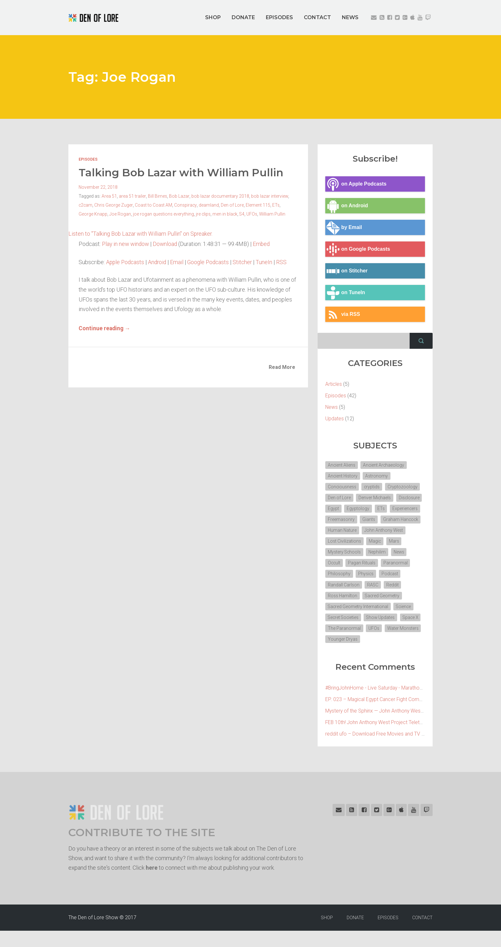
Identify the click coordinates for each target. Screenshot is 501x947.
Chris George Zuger (114, 205)
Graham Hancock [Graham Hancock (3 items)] (346, 532)
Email (179, 261)
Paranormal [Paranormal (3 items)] (376, 576)
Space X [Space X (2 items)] (336, 643)
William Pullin (274, 214)
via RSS (342, 314)
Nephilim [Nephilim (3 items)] (336, 565)
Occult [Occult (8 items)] (379, 565)
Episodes (88, 159)
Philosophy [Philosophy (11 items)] (407, 576)
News (331, 407)
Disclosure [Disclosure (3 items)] (339, 509)
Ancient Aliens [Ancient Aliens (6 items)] (342, 465)
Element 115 (259, 205)
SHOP (213, 17)
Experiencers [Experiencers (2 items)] (341, 520)
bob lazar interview (269, 196)
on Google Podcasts (358, 249)
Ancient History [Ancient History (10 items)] (343, 476)
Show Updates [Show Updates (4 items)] (382, 632)
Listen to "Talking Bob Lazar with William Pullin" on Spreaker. (141, 233)
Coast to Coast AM (154, 205)
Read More (282, 367)
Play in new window (126, 244)
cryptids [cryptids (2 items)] (374, 487)
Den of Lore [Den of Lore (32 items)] (339, 498)
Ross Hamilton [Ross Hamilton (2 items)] (383, 599)
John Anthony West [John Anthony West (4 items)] (347, 543)
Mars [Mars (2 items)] (353, 554)
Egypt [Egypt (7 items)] (363, 509)
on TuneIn (345, 293)
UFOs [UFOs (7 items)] (399, 643)
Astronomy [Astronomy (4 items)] (377, 476)
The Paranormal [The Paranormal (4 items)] (368, 643)
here (152, 884)
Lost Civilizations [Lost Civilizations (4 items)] (392, 543)
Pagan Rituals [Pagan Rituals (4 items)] (342, 576)
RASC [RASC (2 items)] (333, 599)
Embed (264, 244)
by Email (344, 227)
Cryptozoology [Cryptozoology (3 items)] (405, 487)
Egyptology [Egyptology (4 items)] (388, 509)
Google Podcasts (211, 261)
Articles (333, 384)
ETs (277, 205)
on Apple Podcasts (356, 184)
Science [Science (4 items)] (405, 621)
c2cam (86, 205)
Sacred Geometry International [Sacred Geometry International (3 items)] (358, 621)
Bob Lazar (179, 196)
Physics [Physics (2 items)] (336, 588)
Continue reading (105, 328)
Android (159, 261)
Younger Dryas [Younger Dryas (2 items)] (383, 655)
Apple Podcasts (126, 261)
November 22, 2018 (98, 187)
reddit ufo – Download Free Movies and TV (373, 750)
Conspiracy (186, 205)
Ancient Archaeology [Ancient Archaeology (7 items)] (385, 465)
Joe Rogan (120, 214)
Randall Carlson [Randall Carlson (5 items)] (393, 588)
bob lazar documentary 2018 (220, 196)
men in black (226, 214)
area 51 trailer (132, 196)
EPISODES (279, 17)
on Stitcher (346, 271)
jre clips (204, 214)
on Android (347, 206)
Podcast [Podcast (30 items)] (360, 588)
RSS (286, 261)
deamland (210, 205)
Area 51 (109, 196)
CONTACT (317, 17)
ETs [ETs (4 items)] (411, 509)
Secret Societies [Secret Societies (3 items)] (344, 632)
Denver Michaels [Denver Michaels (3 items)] (375, 498)
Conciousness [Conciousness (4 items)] (343, 487)
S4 (243, 214)
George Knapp (93, 214)
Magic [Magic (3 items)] (334, 554)
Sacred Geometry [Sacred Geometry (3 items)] (345, 610)
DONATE (243, 17)
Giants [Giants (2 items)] (403, 520)
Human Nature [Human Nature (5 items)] (386, 532)
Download (167, 244)
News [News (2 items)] (359, 565)
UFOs (253, 214)
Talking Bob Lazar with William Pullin (183, 172)
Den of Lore (233, 205)
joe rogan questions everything (164, 214)
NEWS (350, 17)
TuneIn (268, 261)
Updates (334, 419)
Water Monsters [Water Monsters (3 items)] (344, 655)
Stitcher (247, 261)
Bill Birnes (157, 196)
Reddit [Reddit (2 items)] (353, 599)
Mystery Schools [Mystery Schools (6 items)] (384, 554)
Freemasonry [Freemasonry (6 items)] (375, 520)
